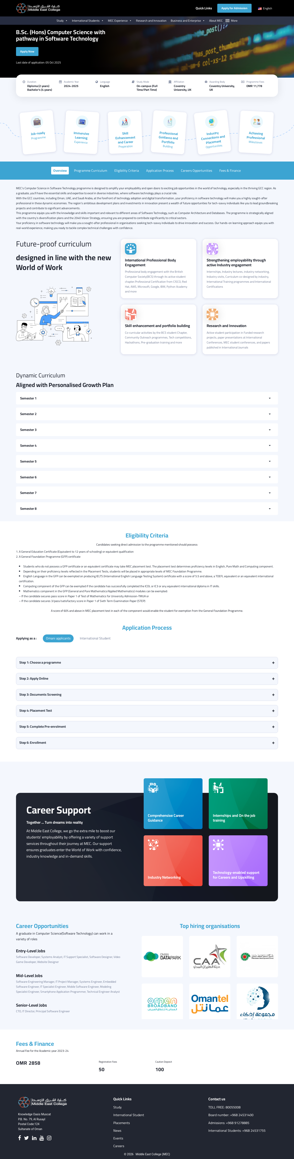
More (234, 20)
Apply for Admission (234, 8)
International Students (88, 20)
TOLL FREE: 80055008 (224, 1107)
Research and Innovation (151, 20)
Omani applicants (58, 638)
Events (118, 1138)
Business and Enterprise (188, 20)
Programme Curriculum (90, 170)
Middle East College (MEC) (153, 1154)
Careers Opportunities (196, 170)
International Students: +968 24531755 (237, 1130)
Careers (118, 1146)
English (265, 8)
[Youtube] (42, 1138)
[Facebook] (19, 1138)
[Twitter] (26, 1138)
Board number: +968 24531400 (230, 1115)
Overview (60, 170)
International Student (95, 638)
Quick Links (204, 8)
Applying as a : (26, 638)
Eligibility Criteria (126, 170)
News (117, 1130)
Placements (121, 1123)
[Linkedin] (34, 1138)
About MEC (216, 20)
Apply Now (27, 51)
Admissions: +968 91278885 (228, 1123)
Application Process (160, 170)
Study (62, 20)
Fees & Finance (230, 170)
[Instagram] (49, 1138)
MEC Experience (120, 20)
